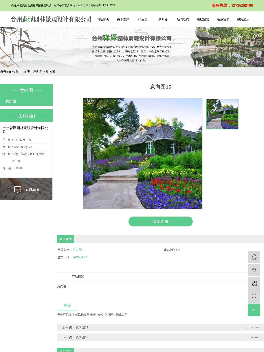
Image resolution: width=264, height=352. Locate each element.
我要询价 (161, 221)
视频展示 (243, 19)
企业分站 (83, 5)
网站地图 (95, 5)
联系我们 (223, 19)
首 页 (26, 71)
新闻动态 (183, 19)
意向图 (163, 19)
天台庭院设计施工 (68, 314)
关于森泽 (123, 19)
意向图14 (82, 327)
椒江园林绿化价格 (92, 314)
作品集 (143, 19)
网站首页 (103, 19)
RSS (105, 5)
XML (113, 5)
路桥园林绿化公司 (115, 314)
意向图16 (82, 337)
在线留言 (203, 19)
